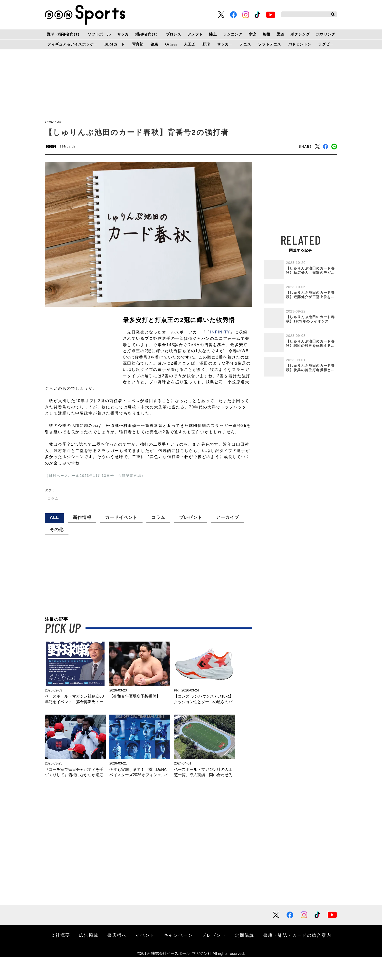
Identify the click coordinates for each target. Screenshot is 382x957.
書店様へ (117, 935)
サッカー (224, 44)
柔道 (280, 34)
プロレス (173, 34)
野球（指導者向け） (64, 34)
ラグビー (326, 44)
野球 (206, 44)
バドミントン (299, 44)
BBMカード (115, 44)
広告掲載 (88, 935)
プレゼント (190, 517)
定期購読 (244, 935)
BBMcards (67, 146)
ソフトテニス (269, 44)
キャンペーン (178, 935)
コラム (52, 498)
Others (171, 44)
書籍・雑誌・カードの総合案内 (297, 935)
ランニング (232, 34)
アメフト (195, 34)
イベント (145, 935)
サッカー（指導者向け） (138, 34)
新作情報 (82, 517)
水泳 (253, 34)
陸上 (213, 34)
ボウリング (325, 34)
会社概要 (60, 935)
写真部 (138, 44)
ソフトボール (99, 34)
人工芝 (190, 44)
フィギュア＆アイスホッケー (72, 44)
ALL (54, 517)
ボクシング (300, 34)
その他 (57, 529)
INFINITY (220, 332)
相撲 (266, 34)
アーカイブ (227, 517)
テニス (245, 44)
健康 (154, 44)
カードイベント (121, 517)
